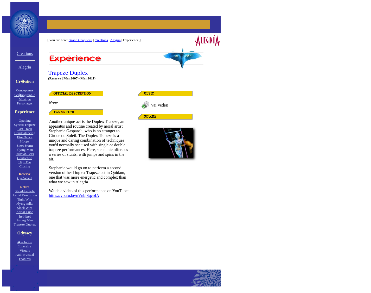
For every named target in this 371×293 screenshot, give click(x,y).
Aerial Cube (24, 212)
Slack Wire (25, 208)
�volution (24, 242)
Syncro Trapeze (24, 125)
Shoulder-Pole (25, 191)
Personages (25, 103)
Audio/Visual (24, 255)
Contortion (24, 158)
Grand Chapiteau (80, 40)
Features (24, 259)
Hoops (24, 141)
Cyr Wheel (24, 178)
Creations (101, 40)
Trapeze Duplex (25, 224)
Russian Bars (25, 154)
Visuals (25, 250)
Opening (25, 120)
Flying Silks (24, 203)
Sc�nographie (24, 95)
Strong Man (24, 220)
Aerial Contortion (24, 195)
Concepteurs (25, 90)
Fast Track (24, 129)
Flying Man (25, 150)
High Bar (24, 162)
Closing (24, 166)
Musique (25, 99)
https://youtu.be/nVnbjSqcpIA (74, 195)
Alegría (115, 40)
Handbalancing (24, 133)
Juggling (25, 216)
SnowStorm (25, 145)
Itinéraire (24, 246)
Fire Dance (25, 137)
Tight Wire (24, 199)
